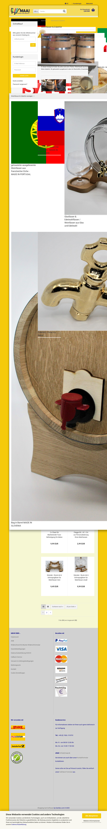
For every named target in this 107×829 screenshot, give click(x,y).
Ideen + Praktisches (22, 127)
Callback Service (16, 675)
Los (33, 165)
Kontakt (13, 687)
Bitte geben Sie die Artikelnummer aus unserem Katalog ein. (24, 154)
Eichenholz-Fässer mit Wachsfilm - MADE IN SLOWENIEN (24, 63)
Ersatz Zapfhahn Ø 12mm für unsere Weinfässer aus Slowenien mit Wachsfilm (54, 467)
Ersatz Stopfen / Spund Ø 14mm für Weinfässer (81, 381)
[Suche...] (36, 11)
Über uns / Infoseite (53, 20)
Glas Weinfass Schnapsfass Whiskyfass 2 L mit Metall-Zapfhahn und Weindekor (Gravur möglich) (54, 296)
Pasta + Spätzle (20, 95)
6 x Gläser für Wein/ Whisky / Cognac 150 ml (81, 510)
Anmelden (24, 196)
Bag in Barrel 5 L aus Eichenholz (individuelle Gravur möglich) (81, 210)
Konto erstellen (18, 201)
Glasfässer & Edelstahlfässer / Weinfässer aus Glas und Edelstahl (24, 71)
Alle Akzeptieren (91, 816)
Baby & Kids (19, 109)
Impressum (15, 655)
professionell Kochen (22, 100)
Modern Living (20, 122)
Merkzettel (89, 3)
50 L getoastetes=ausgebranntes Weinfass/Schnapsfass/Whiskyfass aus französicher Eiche (59, 338)
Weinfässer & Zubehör (22, 41)
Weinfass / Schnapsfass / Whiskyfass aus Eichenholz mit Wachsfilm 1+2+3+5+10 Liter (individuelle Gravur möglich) (54, 210)
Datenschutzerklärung (18, 824)
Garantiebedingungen (18, 667)
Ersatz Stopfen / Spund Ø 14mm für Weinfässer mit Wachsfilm (81, 467)
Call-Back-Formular (65, 790)
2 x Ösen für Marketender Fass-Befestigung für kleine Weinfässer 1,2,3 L (54, 552)
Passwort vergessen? (20, 204)
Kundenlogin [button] (76, 3)
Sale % (17, 137)
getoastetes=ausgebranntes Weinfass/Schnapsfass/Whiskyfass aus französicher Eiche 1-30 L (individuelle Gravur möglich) (86, 253)
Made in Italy (19, 90)
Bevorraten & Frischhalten (19, 115)
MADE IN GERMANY (22, 26)
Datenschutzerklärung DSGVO (21, 671)
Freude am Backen (21, 105)
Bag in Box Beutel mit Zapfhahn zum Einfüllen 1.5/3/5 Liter (54, 253)
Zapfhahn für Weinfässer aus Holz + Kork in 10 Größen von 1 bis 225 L (54, 381)
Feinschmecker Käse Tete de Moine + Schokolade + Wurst (23, 33)
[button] (66, 3)
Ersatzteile (18, 132)
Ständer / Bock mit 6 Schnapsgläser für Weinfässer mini (54, 595)
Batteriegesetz (16, 683)
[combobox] (58, 178)
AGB (12, 659)
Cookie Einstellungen (18, 691)
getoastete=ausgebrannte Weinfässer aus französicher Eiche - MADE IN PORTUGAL (24, 54)
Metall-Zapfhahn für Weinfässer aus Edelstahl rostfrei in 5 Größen (81, 338)
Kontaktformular (82, 775)
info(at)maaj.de (65, 771)
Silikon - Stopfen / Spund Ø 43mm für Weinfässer (54, 424)
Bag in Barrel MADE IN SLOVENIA (24, 78)
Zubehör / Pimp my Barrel (23, 85)
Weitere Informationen (91, 821)
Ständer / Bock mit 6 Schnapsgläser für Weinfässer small (81, 595)
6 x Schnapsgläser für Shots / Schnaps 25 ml (54, 510)
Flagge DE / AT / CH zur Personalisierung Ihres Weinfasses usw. (81, 552)
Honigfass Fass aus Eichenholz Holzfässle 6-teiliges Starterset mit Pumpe (81, 296)
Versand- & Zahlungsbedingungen (22, 679)
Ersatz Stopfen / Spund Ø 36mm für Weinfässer (81, 424)
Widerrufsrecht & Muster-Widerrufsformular (25, 663)
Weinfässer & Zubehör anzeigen (22, 47)
